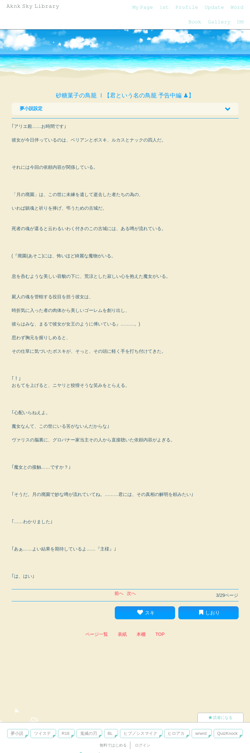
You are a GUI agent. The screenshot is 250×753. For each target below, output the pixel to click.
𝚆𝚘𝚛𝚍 (237, 7)
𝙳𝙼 (240, 21)
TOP (160, 634)
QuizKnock (227, 733)
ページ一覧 (96, 634)
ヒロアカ (176, 733)
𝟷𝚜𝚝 (164, 7)
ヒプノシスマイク (140, 733)
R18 (65, 733)
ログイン (142, 745)
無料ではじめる (113, 745)
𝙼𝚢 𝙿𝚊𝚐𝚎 (142, 7)
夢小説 (17, 733)
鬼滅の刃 (88, 733)
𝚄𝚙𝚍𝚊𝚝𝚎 (214, 7)
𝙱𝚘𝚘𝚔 (194, 21)
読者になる (220, 717)
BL (110, 733)
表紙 (122, 634)
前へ (119, 593)
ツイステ (42, 733)
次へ (131, 593)
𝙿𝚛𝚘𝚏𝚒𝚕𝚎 (186, 7)
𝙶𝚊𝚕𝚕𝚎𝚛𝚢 (219, 21)
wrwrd (201, 733)
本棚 (141, 634)
